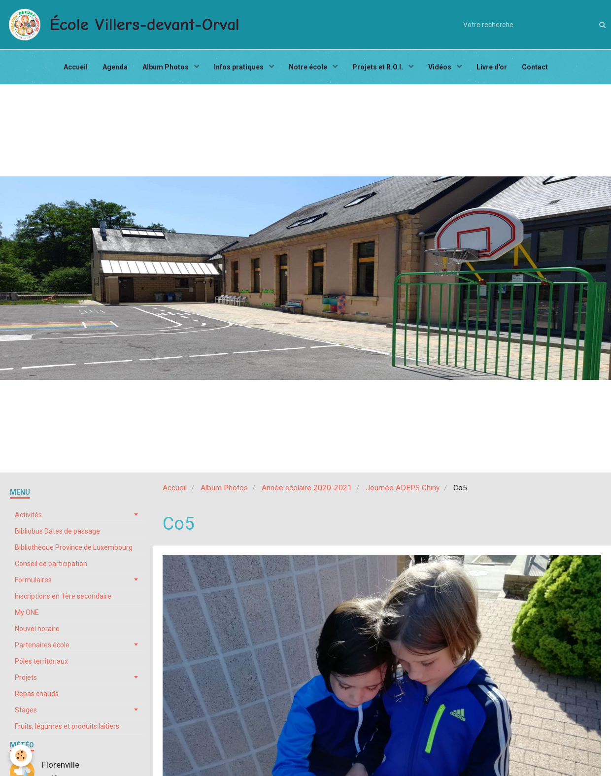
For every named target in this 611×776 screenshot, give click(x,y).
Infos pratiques (239, 67)
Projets (26, 677)
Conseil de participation (51, 564)
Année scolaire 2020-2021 (307, 487)
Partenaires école (42, 645)
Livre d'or (491, 67)
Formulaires (33, 580)
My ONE (27, 612)
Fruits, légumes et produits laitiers (67, 726)
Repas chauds (37, 694)
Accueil (76, 67)
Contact (535, 67)
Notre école (309, 67)
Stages (26, 710)
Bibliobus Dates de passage (57, 531)
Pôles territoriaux (41, 661)
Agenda (115, 67)
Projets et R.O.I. (378, 67)
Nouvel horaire (37, 629)
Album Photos (166, 67)
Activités (28, 515)
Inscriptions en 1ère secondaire (63, 596)
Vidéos (440, 67)
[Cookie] (21, 755)
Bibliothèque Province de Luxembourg (74, 547)
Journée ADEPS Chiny (403, 487)
